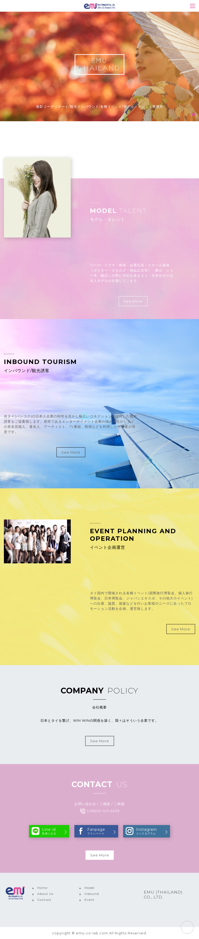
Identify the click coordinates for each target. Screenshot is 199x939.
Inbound (91, 894)
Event (89, 900)
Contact (44, 900)
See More (133, 301)
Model (89, 888)
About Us (45, 894)
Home (42, 888)
